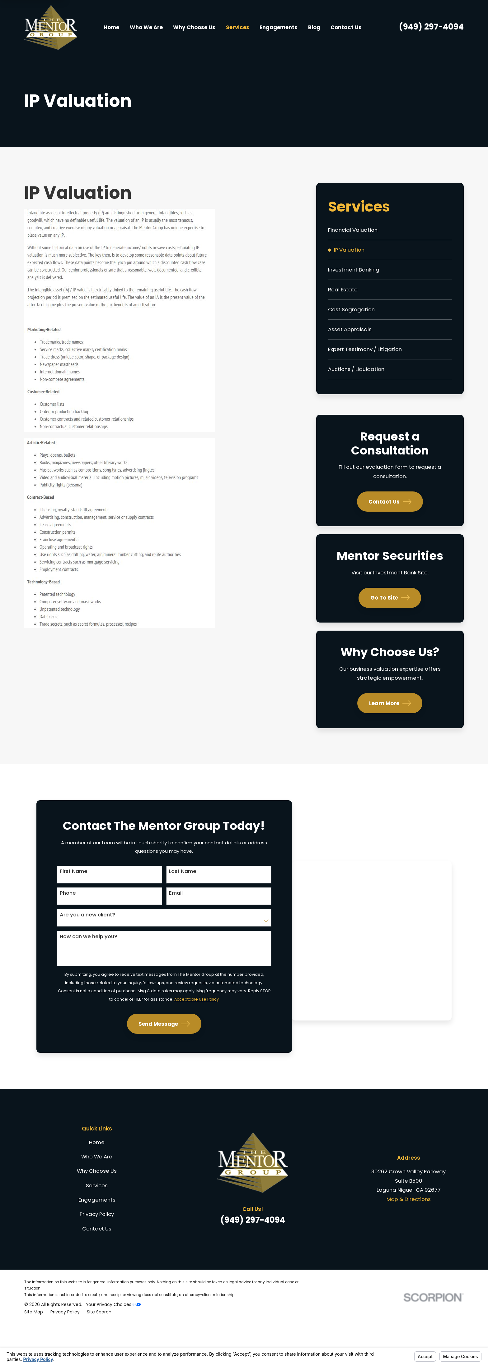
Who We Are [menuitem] (146, 27)
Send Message (125, 1064)
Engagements (96, 1239)
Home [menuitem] (111, 27)
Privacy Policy (97, 1254)
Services (97, 1225)
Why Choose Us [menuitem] (194, 27)
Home (97, 1181)
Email (137, 909)
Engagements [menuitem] (279, 27)
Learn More (390, 703)
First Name (62, 886)
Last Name (144, 886)
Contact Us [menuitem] (346, 27)
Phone (57, 909)
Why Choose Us (97, 1210)
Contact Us (389, 501)
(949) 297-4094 (431, 26)
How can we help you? (77, 954)
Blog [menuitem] (314, 27)
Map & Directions (409, 1239)
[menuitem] (390, 230)
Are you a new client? (76, 931)
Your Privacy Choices (113, 1344)
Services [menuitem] (237, 27)
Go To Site (390, 597)
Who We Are (96, 1196)
